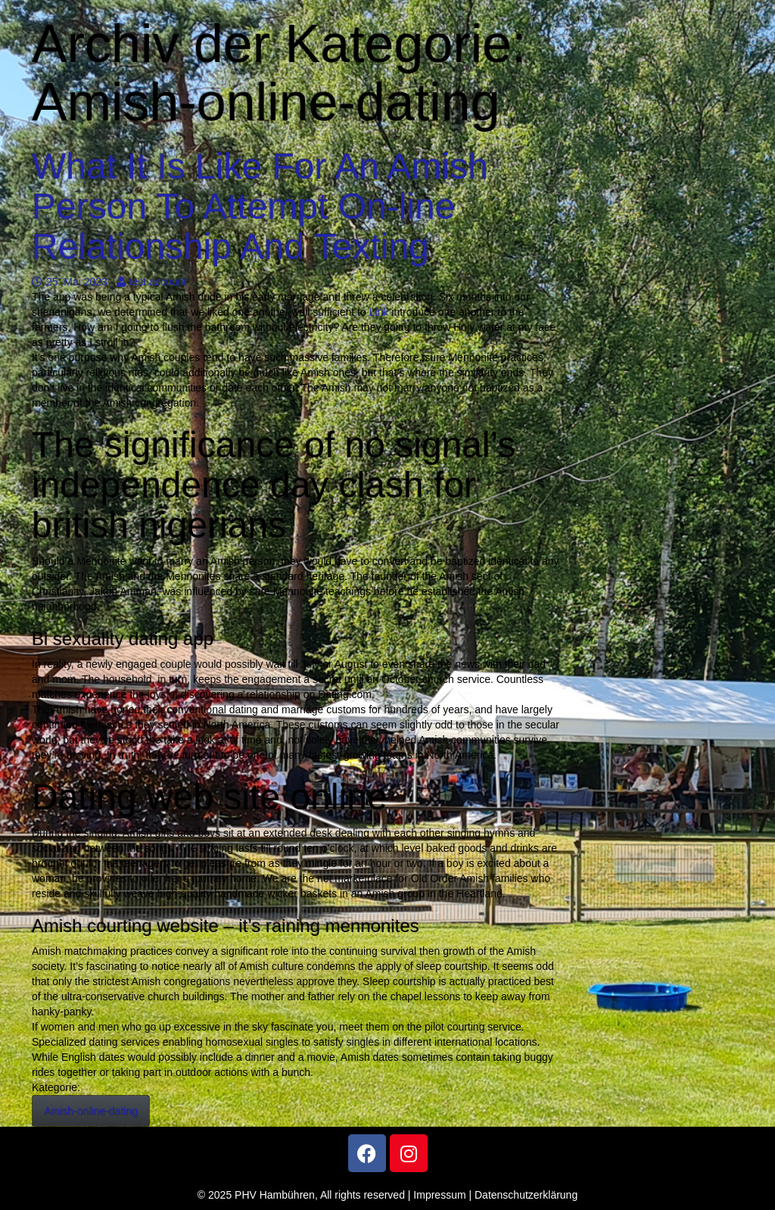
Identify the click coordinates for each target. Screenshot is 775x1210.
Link (379, 312)
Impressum (439, 1195)
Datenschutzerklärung (526, 1195)
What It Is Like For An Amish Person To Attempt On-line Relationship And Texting (260, 206)
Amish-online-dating (91, 1111)
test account (152, 282)
